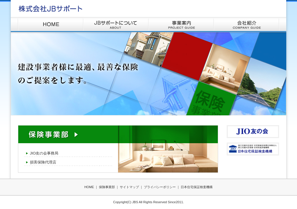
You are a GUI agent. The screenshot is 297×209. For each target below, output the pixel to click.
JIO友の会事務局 (44, 153)
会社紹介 (246, 24)
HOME (50, 24)
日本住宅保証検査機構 (197, 187)
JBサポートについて (115, 24)
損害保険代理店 (43, 162)
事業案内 (181, 24)
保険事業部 (107, 187)
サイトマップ (129, 187)
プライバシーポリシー (160, 187)
